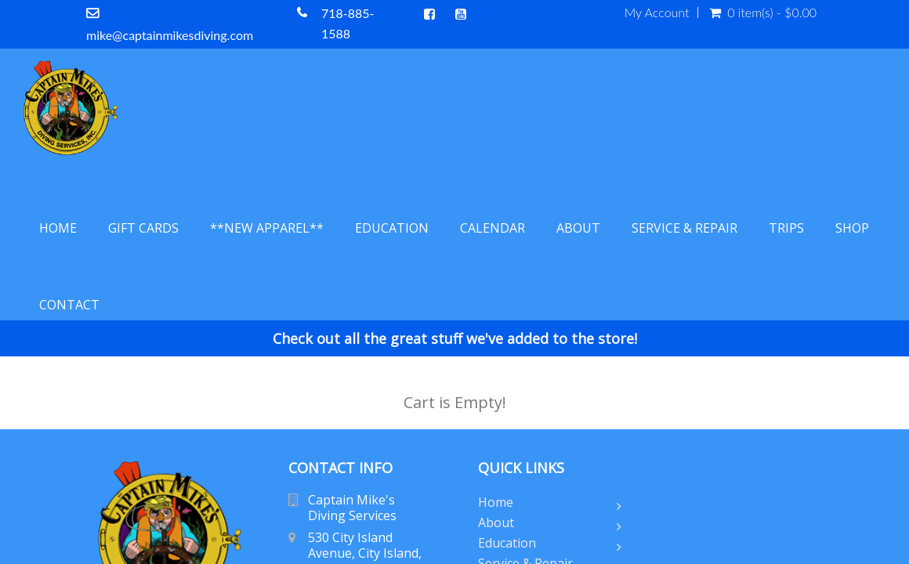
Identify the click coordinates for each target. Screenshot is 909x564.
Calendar (492, 228)
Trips (786, 228)
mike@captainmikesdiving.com (169, 34)
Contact (69, 304)
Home (58, 228)
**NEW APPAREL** (267, 228)
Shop (852, 228)
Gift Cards (143, 228)
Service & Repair (684, 228)
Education (392, 228)
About (578, 228)
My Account (657, 12)
